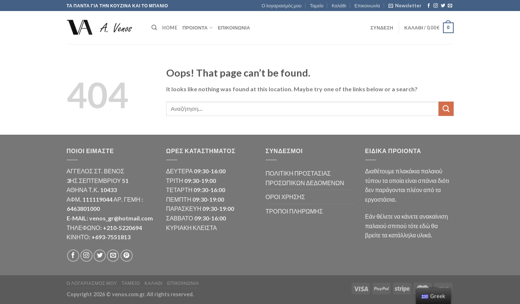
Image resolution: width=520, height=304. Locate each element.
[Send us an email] (450, 5)
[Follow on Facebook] (428, 5)
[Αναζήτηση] (154, 28)
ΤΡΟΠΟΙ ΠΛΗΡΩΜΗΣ (294, 211)
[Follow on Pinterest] (127, 256)
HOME (169, 28)
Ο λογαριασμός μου (282, 5)
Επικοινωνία (367, 5)
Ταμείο (317, 5)
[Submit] (446, 109)
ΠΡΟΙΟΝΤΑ (197, 27)
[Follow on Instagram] (435, 5)
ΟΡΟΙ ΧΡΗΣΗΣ (285, 196)
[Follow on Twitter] (443, 5)
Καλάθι (339, 5)
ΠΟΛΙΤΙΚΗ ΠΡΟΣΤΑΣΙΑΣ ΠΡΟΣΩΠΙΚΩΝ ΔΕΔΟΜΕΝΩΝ (305, 178)
